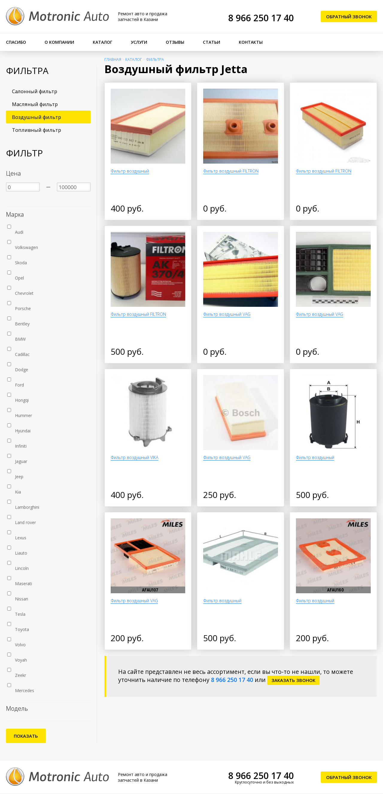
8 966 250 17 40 (261, 18)
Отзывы (175, 42)
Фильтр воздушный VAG (226, 314)
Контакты (251, 42)
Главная (112, 59)
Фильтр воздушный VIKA (134, 457)
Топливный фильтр (36, 129)
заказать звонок (293, 680)
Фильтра (155, 59)
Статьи (211, 42)
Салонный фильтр (34, 91)
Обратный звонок (349, 16)
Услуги (139, 42)
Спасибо (16, 42)
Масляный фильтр (35, 104)
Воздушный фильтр (36, 117)
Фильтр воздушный (130, 171)
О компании (59, 42)
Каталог (102, 42)
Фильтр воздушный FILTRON (231, 171)
